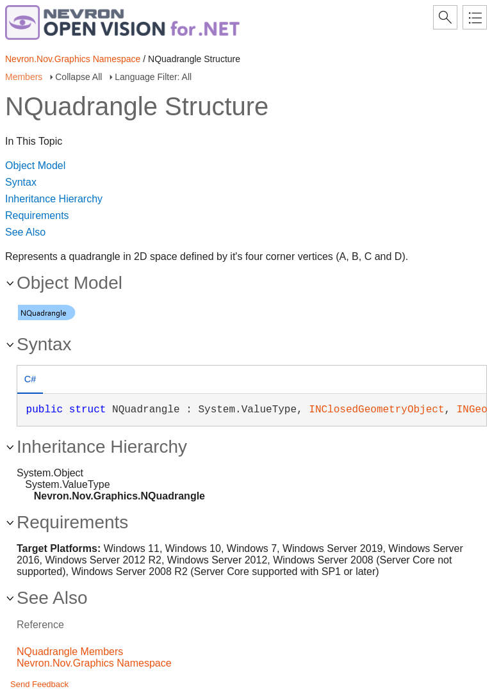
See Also (25, 232)
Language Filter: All (153, 77)
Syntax (21, 182)
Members (23, 77)
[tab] (30, 381)
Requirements (37, 215)
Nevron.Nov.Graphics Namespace (72, 59)
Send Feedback (39, 684)
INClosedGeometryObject (376, 410)
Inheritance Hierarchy (53, 198)
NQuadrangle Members (70, 651)
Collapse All (78, 77)
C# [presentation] (30, 379)
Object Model (35, 165)
